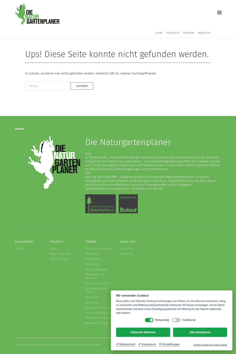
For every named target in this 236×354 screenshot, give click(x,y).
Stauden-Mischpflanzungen (100, 312)
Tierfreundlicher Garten (97, 318)
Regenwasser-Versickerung (100, 307)
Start (159, 32)
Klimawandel (92, 302)
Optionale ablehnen (143, 332)
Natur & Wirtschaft (60, 253)
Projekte (173, 32)
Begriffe (204, 32)
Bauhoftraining (92, 259)
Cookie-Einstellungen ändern (86, 344)
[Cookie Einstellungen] (169, 344)
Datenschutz (127, 248)
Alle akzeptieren (200, 332)
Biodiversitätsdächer (96, 269)
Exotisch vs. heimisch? (97, 283)
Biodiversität (92, 264)
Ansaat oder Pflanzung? (98, 248)
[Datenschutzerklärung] (125, 344)
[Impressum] (147, 344)
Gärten (53, 248)
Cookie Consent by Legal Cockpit (210, 345)
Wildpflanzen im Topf (96, 323)
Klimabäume (91, 297)
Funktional (188, 320)
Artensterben (92, 253)
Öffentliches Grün (59, 259)
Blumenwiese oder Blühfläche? (95, 276)
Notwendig (162, 320)
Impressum (126, 253)
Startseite (20, 248)
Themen (188, 32)
